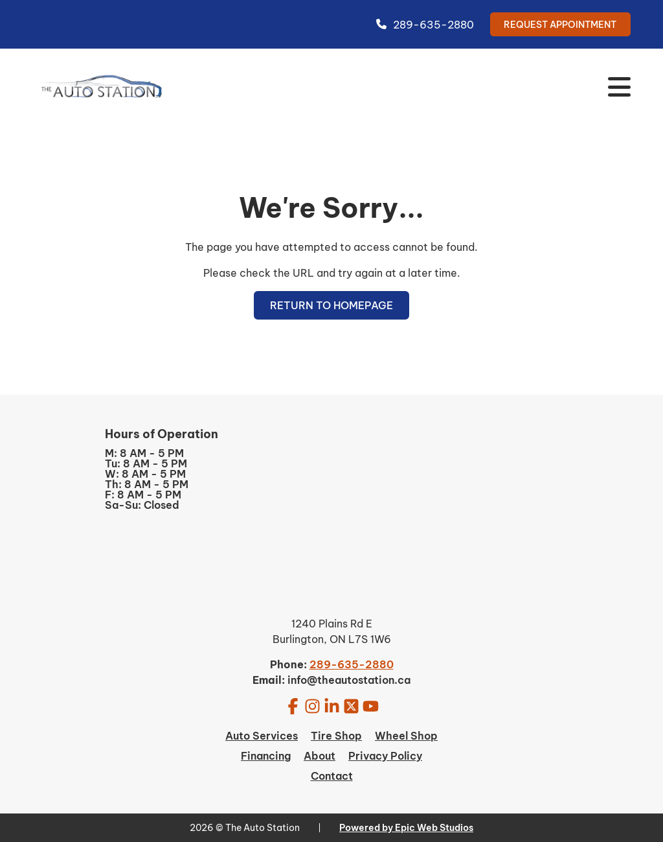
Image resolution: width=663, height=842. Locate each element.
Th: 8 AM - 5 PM (146, 484)
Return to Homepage (331, 305)
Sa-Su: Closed (142, 505)
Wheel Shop (406, 736)
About (319, 756)
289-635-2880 (425, 24)
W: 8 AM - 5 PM (145, 474)
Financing (266, 756)
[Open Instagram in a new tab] (312, 705)
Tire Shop (336, 736)
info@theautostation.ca (348, 679)
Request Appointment (560, 24)
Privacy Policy (385, 756)
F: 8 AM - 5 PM (143, 494)
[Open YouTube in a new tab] (371, 705)
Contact (332, 776)
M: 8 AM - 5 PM (144, 453)
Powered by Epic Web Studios (406, 827)
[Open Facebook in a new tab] (293, 705)
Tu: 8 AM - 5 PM (146, 463)
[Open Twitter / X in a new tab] (351, 705)
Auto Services (261, 736)
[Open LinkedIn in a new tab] (332, 705)
